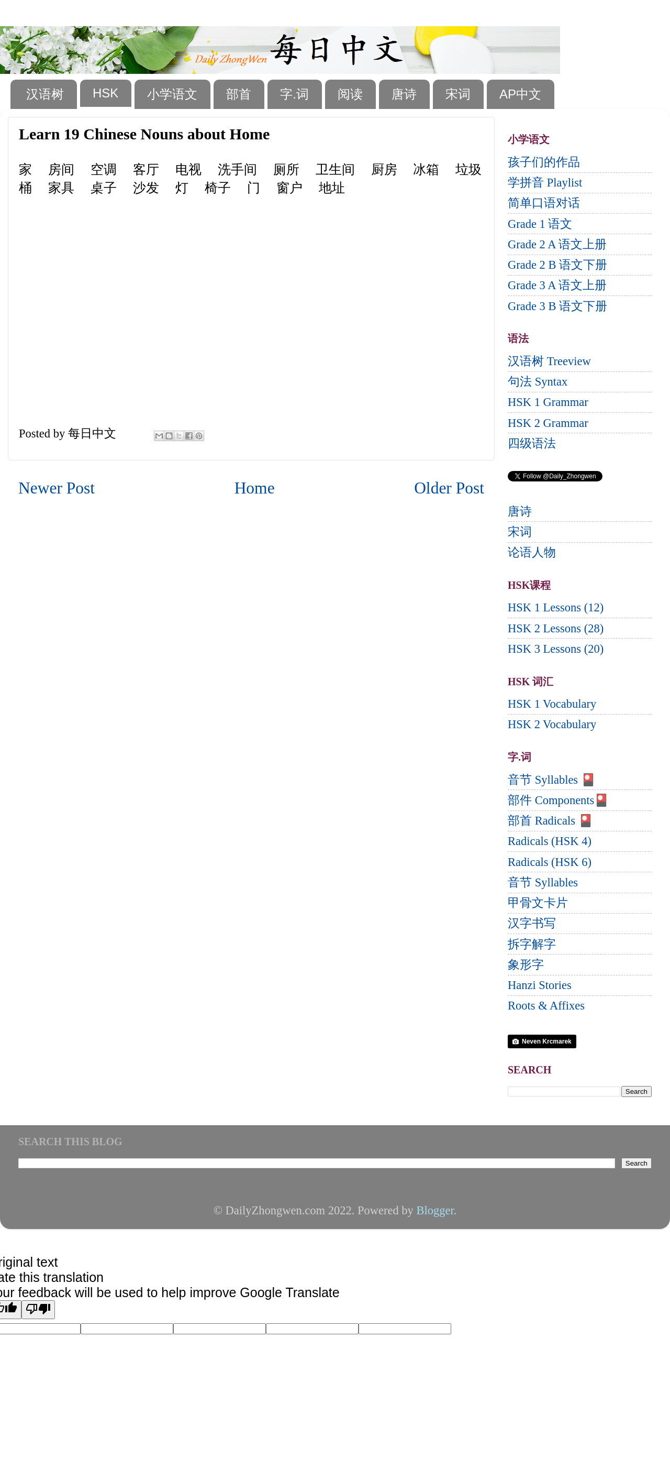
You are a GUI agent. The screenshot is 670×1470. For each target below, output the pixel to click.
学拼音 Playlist (545, 182)
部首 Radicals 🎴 (550, 820)
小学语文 (172, 94)
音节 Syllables (543, 882)
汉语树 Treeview (549, 361)
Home (254, 488)
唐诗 (404, 94)
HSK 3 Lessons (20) (556, 648)
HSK (105, 93)
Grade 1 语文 (540, 224)
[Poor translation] (38, 1309)
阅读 (350, 94)
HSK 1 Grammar (548, 402)
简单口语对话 (544, 203)
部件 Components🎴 (558, 800)
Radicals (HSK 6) (549, 862)
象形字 (526, 964)
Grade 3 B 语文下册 (557, 306)
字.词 (294, 94)
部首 (238, 94)
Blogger (434, 1210)
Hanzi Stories (540, 985)
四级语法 (532, 443)
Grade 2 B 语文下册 (557, 264)
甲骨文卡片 (538, 902)
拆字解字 (532, 944)
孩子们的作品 (544, 162)
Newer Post (56, 488)
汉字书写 (532, 923)
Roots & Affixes (546, 1005)
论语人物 (532, 552)
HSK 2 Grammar (548, 423)
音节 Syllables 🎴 (552, 779)
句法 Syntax (537, 381)
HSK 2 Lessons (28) (556, 628)
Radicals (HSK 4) (549, 841)
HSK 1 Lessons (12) (556, 607)
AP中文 (520, 94)
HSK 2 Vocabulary (552, 724)
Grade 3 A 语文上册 (557, 285)
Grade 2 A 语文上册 (557, 244)
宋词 (458, 94)
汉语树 (45, 94)
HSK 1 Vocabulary (552, 703)
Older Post (449, 488)
